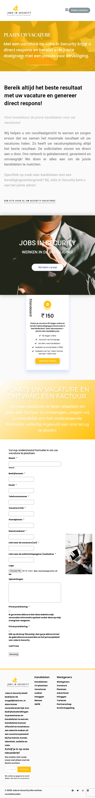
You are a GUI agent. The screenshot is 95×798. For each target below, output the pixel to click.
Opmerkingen (16, 579)
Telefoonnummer (19, 496)
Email (13, 485)
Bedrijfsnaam (17, 473)
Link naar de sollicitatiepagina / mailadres (32, 554)
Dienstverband (18, 531)
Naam (13, 458)
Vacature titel (17, 508)
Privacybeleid (23, 778)
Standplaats (16, 519)
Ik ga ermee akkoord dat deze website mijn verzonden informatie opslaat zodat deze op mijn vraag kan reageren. (35, 617)
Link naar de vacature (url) (24, 542)
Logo (11, 565)
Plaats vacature (79, 10)
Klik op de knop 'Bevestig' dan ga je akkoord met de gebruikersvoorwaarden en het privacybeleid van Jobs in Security (34, 637)
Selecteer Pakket (47, 360)
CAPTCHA (14, 646)
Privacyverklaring (19, 607)
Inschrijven (24, 769)
